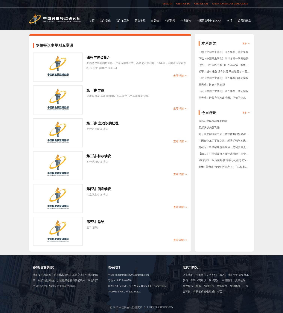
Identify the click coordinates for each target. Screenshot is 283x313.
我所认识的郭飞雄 (209, 127)
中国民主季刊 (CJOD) (209, 20)
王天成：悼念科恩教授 (212, 84)
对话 (229, 20)
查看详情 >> (180, 75)
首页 (92, 20)
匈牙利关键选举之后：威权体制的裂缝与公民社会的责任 (223, 135)
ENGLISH (167, 3)
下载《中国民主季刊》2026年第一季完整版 (223, 58)
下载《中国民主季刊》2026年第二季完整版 (223, 52)
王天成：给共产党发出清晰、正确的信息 (222, 97)
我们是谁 (105, 20)
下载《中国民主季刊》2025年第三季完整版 (223, 91)
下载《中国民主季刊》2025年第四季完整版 (223, 78)
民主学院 (140, 20)
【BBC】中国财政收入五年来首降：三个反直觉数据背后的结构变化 (223, 154)
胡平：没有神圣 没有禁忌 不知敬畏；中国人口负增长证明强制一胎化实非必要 (224, 72)
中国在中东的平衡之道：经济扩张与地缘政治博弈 (223, 141)
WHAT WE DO (183, 3)
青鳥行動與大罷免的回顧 (213, 121)
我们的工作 (122, 20)
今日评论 (186, 20)
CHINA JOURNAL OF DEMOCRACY (230, 3)
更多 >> (246, 43)
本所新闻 (170, 20)
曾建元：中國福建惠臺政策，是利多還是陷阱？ (223, 148)
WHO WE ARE (201, 3)
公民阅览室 (244, 20)
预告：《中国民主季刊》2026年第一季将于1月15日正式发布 (224, 66)
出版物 (155, 20)
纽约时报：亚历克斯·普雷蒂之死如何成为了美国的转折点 (224, 161)
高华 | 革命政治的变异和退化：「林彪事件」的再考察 (222, 167)
